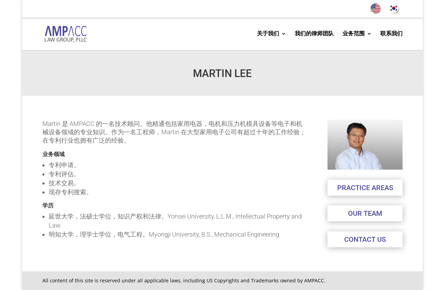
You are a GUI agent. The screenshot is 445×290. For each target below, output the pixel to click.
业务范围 (353, 34)
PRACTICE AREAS (365, 188)
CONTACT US (365, 239)
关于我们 (268, 34)
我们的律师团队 (314, 34)
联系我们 (391, 34)
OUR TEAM (365, 213)
